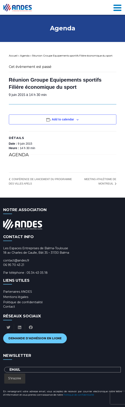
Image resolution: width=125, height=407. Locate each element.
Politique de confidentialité (23, 302)
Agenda (25, 55)
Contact (9, 307)
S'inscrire (14, 378)
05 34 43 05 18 (37, 273)
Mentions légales (15, 297)
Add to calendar (63, 119)
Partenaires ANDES (17, 292)
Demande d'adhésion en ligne (35, 338)
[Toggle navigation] (117, 7)
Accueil (13, 55)
